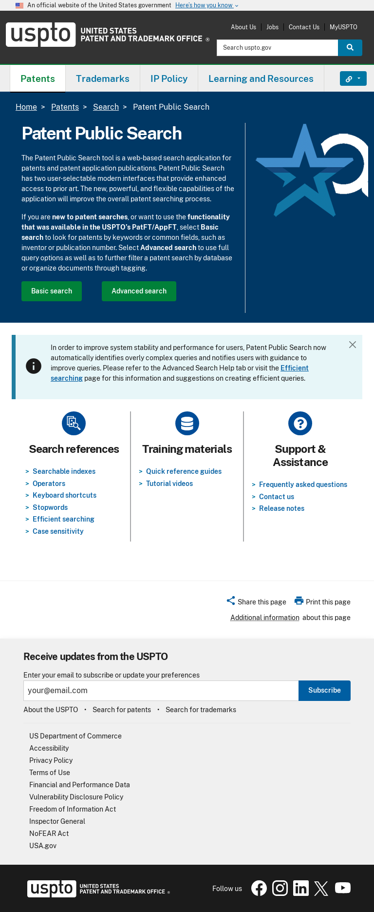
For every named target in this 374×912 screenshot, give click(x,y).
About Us (243, 27)
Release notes (281, 508)
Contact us (276, 497)
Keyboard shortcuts (64, 495)
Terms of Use (49, 772)
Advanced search (139, 291)
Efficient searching (63, 519)
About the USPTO (50, 710)
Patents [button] (37, 78)
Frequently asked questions (303, 484)
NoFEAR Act (49, 833)
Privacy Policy (51, 760)
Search (106, 107)
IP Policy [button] (168, 78)
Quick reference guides (184, 471)
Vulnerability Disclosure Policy (76, 797)
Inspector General (57, 821)
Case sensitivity (58, 531)
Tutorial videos (169, 483)
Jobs (272, 27)
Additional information (264, 617)
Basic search (51, 291)
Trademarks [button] (103, 78)
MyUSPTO (343, 27)
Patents (65, 107)
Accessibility (49, 748)
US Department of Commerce (75, 736)
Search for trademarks (201, 710)
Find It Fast (346, 78)
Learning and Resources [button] (261, 78)
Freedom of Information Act (72, 809)
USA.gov (42, 846)
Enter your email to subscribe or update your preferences (111, 675)
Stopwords (50, 507)
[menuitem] (38, 78)
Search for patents (122, 710)
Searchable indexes (64, 471)
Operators (49, 483)
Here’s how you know (207, 5)
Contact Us (304, 27)
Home (26, 107)
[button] (255, 603)
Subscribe (324, 690)
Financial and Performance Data (79, 785)
